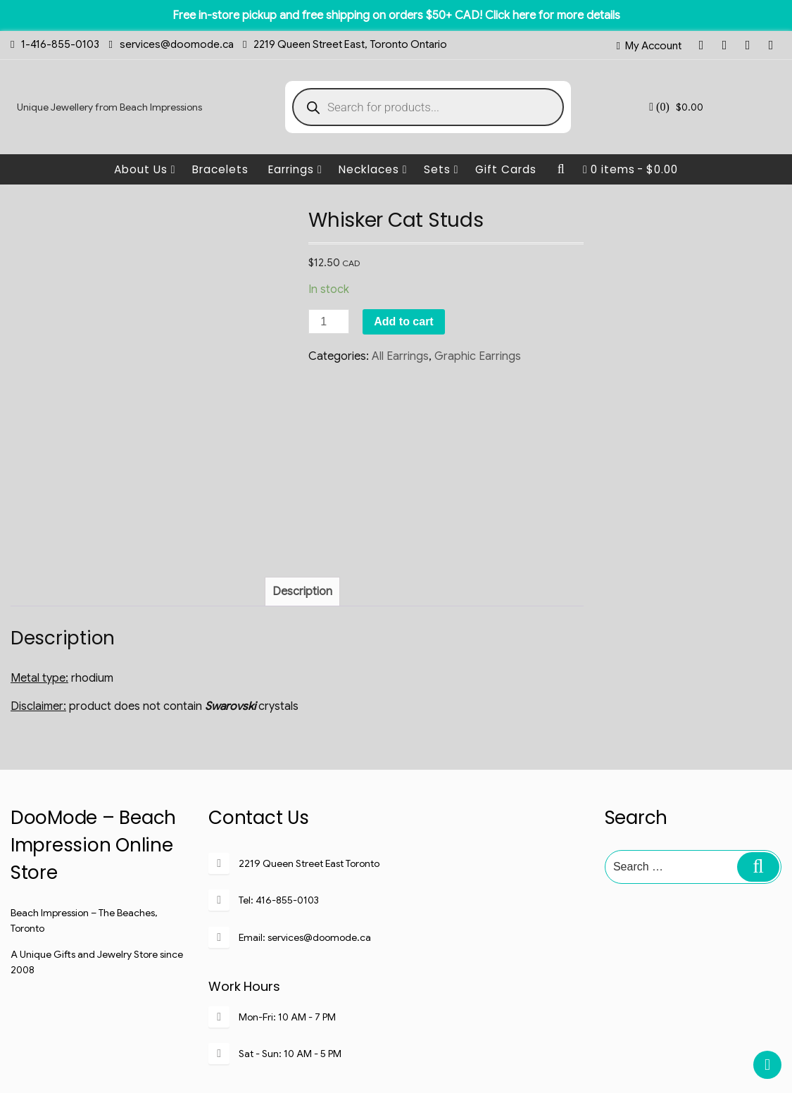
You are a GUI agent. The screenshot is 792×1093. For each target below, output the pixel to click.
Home (231, 1048)
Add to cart (403, 321)
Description (302, 477)
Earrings (295, 169)
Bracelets (220, 169)
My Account (653, 45)
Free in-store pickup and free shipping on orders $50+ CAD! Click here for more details (396, 15)
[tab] (302, 477)
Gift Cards (505, 169)
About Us (145, 169)
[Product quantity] (328, 321)
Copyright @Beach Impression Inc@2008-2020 (396, 1074)
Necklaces (373, 169)
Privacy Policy (451, 1048)
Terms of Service (534, 1048)
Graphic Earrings (477, 356)
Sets (441, 169)
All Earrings (400, 356)
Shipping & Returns (365, 1048)
